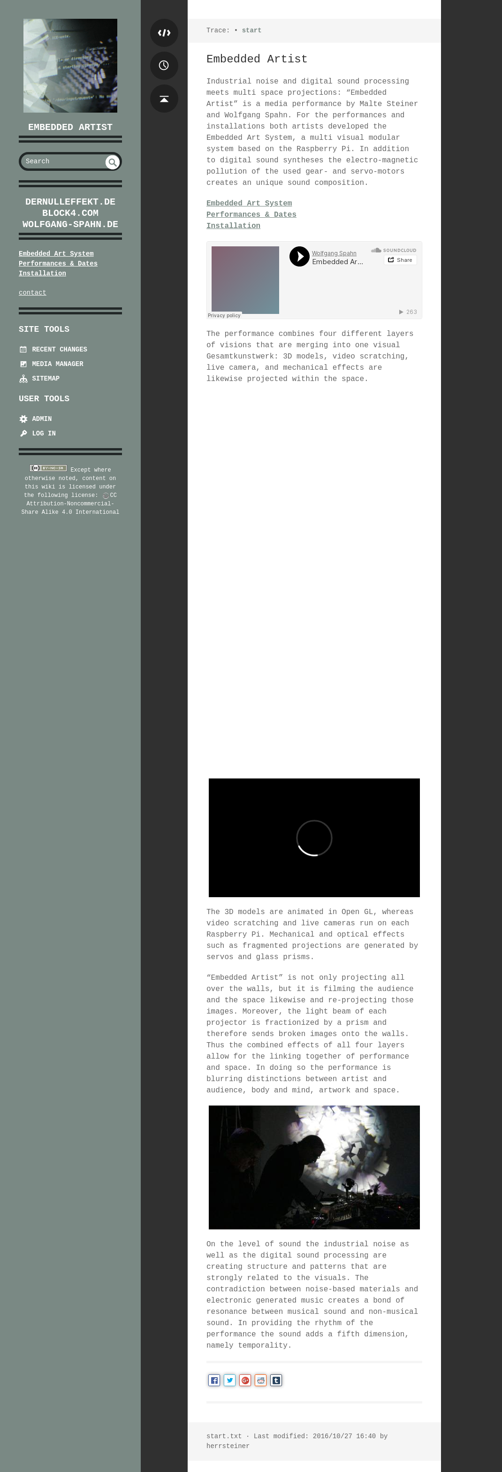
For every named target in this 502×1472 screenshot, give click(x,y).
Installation (42, 273)
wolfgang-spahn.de (70, 224)
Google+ (245, 1380)
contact (32, 293)
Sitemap (39, 378)
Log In (37, 433)
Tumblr (276, 1380)
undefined (113, 162)
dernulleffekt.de (70, 202)
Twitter (230, 1380)
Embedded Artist (70, 127)
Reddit (260, 1380)
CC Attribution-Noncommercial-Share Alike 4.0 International (71, 504)
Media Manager (51, 364)
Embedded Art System (56, 254)
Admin (35, 419)
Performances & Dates (58, 263)
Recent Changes (53, 349)
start (252, 30)
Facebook (214, 1380)
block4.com (70, 213)
